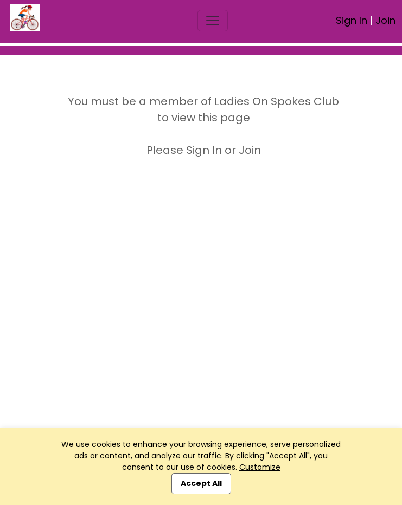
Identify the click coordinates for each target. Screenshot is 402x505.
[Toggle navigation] (212, 20)
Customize (259, 467)
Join (385, 20)
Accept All (201, 483)
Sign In (351, 20)
